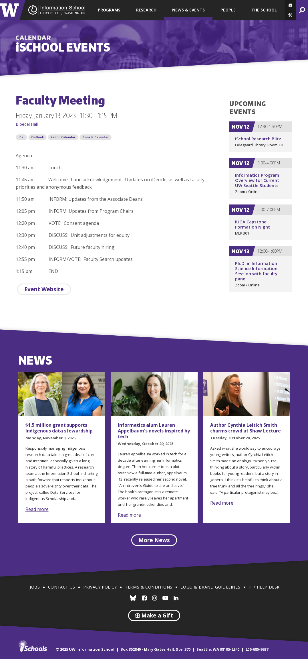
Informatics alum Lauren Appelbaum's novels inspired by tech (154, 431)
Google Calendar (95, 137)
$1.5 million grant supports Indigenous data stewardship (59, 428)
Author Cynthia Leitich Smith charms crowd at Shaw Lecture (245, 428)
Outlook (37, 137)
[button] (290, 15)
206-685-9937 (256, 649)
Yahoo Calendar (63, 137)
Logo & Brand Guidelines (210, 587)
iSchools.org (32, 646)
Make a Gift (154, 615)
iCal (21, 137)
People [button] (228, 10)
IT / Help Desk (264, 587)
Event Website (44, 289)
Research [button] (146, 10)
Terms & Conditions (148, 587)
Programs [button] (109, 10)
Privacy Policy (100, 587)
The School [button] (264, 10)
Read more (37, 509)
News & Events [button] (188, 10)
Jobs (35, 587)
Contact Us (61, 587)
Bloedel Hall (27, 124)
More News (154, 540)
